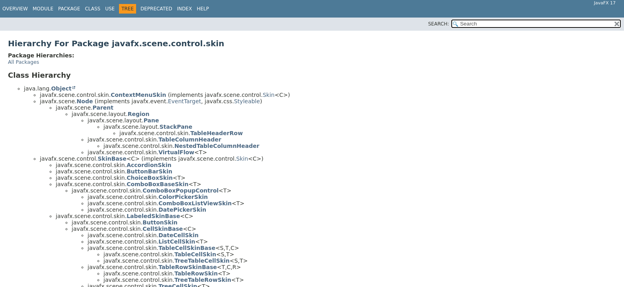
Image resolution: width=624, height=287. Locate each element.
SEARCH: (438, 24)
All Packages (23, 62)
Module (43, 9)
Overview (15, 9)
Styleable (247, 101)
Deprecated (156, 9)
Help (203, 9)
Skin (269, 95)
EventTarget (184, 101)
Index (184, 9)
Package (69, 9)
